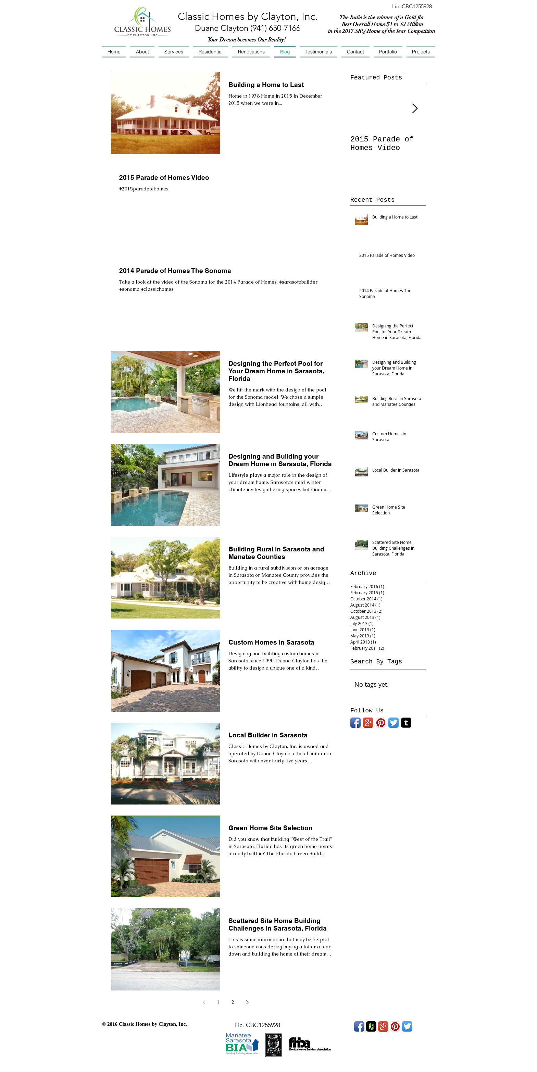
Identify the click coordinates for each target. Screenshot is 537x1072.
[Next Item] (415, 108)
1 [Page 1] (218, 1002)
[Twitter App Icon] (393, 723)
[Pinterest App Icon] (381, 723)
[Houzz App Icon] (371, 1026)
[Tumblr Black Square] (406, 723)
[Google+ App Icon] (368, 723)
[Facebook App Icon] (355, 723)
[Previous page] (204, 1002)
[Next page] (247, 1002)
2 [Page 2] (233, 1002)
